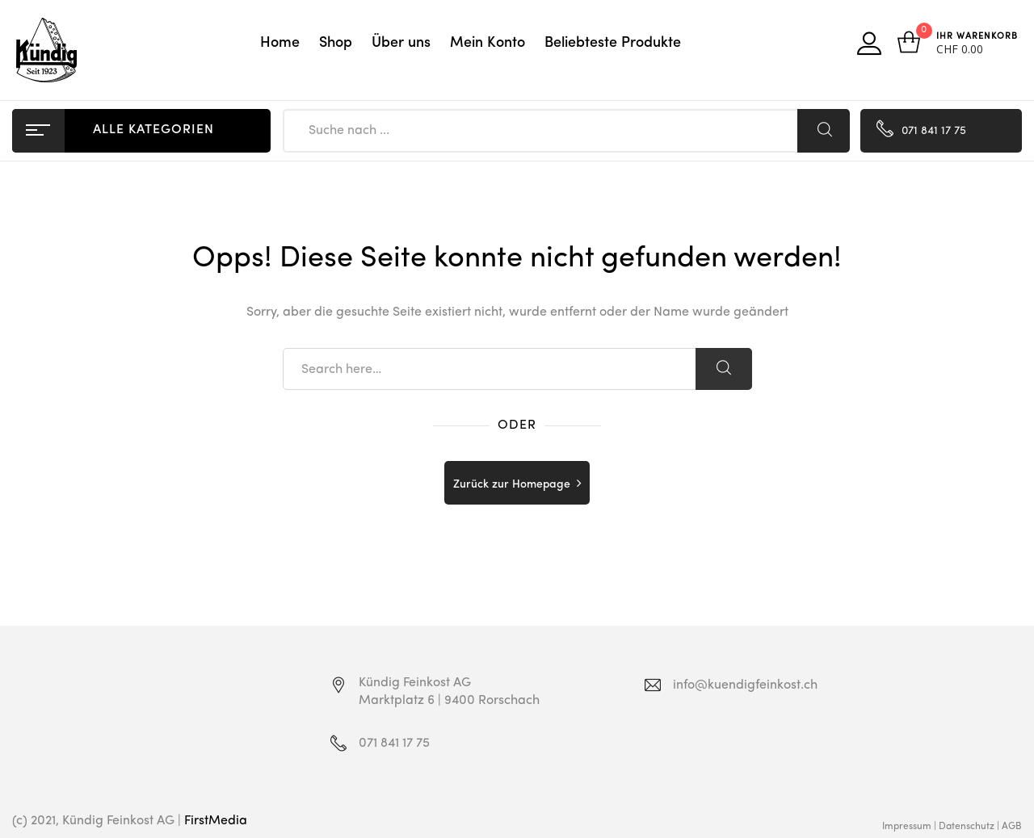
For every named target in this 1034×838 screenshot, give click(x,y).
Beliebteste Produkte (612, 43)
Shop (335, 43)
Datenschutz (966, 827)
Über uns (401, 43)
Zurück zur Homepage (511, 484)
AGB (1012, 827)
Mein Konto (487, 43)
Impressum (906, 827)
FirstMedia (215, 821)
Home (280, 43)
